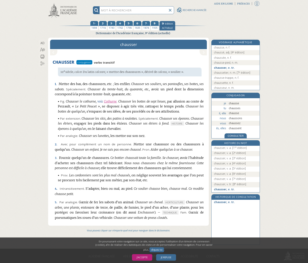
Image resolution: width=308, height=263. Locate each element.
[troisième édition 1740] (112, 25)
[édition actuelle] (167, 25)
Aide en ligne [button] (223, 3)
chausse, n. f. (222, 47)
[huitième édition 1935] (155, 25)
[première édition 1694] (94, 25)
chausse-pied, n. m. (226, 62)
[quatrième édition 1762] (120, 25)
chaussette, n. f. (224, 83)
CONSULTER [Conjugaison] (236, 135)
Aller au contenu (63, 3)
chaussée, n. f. (223, 58)
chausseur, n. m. (224, 88)
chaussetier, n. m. (232, 72)
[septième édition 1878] (146, 25)
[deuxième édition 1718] (103, 25)
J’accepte (142, 257)
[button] (42, 43)
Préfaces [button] (243, 3)
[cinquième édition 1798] (129, 25)
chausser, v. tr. (224, 68)
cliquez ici (156, 249)
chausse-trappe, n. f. (226, 78)
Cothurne (110, 101)
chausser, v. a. (230, 148)
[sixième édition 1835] (137, 25)
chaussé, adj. (229, 52)
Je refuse (166, 257)
